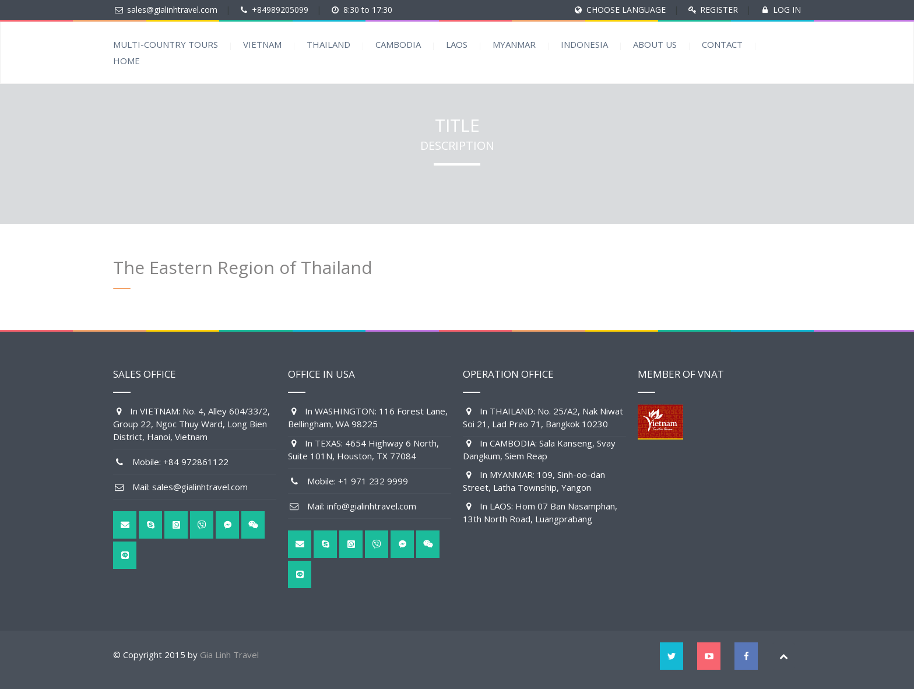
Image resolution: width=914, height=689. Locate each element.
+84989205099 (280, 9)
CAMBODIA (398, 44)
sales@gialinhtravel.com (172, 9)
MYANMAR (514, 44)
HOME (126, 60)
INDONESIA (584, 44)
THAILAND (328, 44)
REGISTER (719, 9)
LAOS (456, 44)
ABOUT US (655, 44)
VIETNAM (262, 44)
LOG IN (787, 9)
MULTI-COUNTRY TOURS (165, 44)
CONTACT (722, 44)
